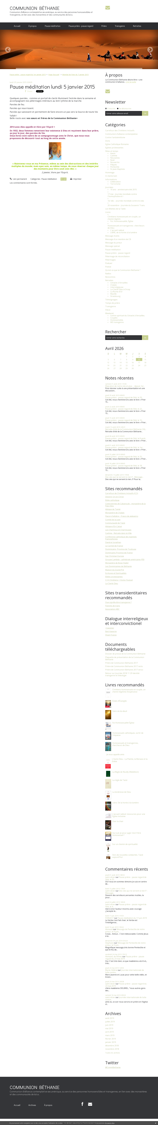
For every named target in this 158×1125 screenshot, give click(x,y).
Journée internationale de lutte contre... (124, 971)
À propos (32, 26)
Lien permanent (18, 179)
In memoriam (111, 176)
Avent (112, 153)
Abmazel (109, 929)
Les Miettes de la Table (115, 209)
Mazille (113, 294)
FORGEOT (109, 918)
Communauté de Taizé (115, 523)
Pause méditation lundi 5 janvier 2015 (52, 86)
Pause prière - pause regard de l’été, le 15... (124, 420)
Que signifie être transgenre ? (118, 602)
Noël (112, 160)
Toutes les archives (112, 1053)
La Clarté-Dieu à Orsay (120, 289)
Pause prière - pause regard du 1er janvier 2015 (28, 74)
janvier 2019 (110, 1042)
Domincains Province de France (119, 552)
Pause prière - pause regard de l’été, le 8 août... (125, 438)
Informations (111, 179)
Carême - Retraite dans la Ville (118, 533)
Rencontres (110, 277)
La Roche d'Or (116, 292)
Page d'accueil (53, 74)
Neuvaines (115, 158)
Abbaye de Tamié (112, 509)
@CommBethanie (113, 1067)
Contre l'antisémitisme (115, 137)
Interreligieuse (116, 287)
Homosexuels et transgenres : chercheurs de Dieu (126, 227)
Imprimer (76, 179)
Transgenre (120, 26)
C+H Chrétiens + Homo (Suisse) (119, 580)
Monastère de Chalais (114, 512)
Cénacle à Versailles (119, 283)
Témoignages (111, 300)
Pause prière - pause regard (81, 26)
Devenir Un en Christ (114, 496)
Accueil (17, 26)
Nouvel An (114, 162)
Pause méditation (52, 26)
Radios (108, 273)
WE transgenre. (117, 322)
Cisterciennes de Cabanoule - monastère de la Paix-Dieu (125, 504)
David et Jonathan (113, 542)
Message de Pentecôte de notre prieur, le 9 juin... (125, 930)
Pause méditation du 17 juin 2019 (132, 918)
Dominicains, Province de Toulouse (120, 549)
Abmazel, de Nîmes (113, 956)
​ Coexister (109, 628)
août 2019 (109, 1018)
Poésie (108, 267)
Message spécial (112, 246)
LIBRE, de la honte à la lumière (123, 232)
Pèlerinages (110, 260)
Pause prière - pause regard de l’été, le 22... (124, 409)
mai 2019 (109, 1028)
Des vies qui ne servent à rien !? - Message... (124, 477)
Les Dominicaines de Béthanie (118, 566)
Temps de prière (112, 303)
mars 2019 (109, 1035)
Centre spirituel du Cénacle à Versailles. (127, 315)
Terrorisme (115, 184)
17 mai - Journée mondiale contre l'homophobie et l (122, 195)
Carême (113, 156)
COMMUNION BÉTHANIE (34, 8)
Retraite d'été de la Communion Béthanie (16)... (125, 429)
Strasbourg (115, 296)
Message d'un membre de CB (118, 239)
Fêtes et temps (111, 151)
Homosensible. (116, 320)
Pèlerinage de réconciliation (117, 256)
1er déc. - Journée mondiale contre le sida (126, 201)
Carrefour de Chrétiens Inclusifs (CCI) (121, 493)
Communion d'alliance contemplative (121, 134)
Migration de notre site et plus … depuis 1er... (125, 386)
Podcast (108, 263)
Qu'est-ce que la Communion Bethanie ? (122, 270)
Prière (104, 26)
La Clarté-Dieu (111, 583)
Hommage (109, 172)
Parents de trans (112, 605)
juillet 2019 (110, 1022)
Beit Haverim (111, 631)
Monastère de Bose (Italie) (117, 563)
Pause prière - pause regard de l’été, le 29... (124, 397)
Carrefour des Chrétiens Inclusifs (119, 130)
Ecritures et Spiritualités (115, 573)
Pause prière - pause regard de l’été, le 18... (124, 465)
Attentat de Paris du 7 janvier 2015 (75, 74)
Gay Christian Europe (114, 556)
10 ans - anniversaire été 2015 (123, 189)
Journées (109, 187)
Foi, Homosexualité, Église (121, 221)
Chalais (113, 285)
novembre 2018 (112, 1049)
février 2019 (110, 1039)
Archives (32, 1105)
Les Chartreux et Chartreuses (118, 530)
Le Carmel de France (114, 545)
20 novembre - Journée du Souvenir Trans (126, 205)
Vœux (107, 310)
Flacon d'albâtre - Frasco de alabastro (121, 516)
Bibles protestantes (114, 576)
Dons (107, 141)
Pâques (113, 165)
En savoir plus (109, 1123)
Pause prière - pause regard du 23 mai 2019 (124, 957)
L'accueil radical (117, 230)
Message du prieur (113, 243)
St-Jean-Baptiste (117, 169)
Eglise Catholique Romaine (117, 144)
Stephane (109, 943)
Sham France (111, 635)
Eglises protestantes (114, 148)
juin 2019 (109, 1025)
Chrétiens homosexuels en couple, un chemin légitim (124, 218)
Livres (108, 212)
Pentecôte (114, 167)
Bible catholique (112, 500)
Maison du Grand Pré (114, 570)
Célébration (115, 182)
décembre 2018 (112, 1046)
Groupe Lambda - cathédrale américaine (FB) (124, 559)
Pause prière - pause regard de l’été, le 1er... (124, 447)
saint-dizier (110, 877)
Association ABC (112, 609)
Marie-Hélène (111, 970)
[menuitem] (17, 26)
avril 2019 (109, 1032)
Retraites (137, 26)
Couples (113, 318)
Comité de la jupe (112, 519)
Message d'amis (112, 236)
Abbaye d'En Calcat (113, 526)
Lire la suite (131, 82)
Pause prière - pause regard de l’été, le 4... (125, 905)
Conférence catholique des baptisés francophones (121, 537)
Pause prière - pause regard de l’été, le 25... (124, 456)
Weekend (109, 313)
